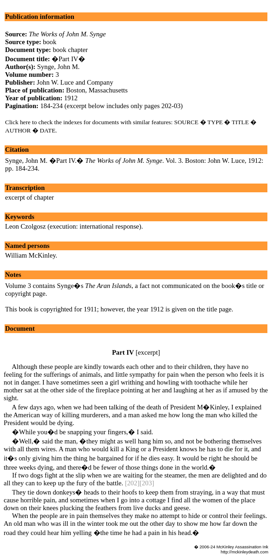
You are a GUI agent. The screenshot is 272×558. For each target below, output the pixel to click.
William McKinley (30, 255)
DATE (47, 130)
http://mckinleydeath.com (244, 552)
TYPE (215, 122)
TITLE (240, 122)
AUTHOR (18, 130)
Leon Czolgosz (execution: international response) (73, 226)
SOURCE (186, 122)
